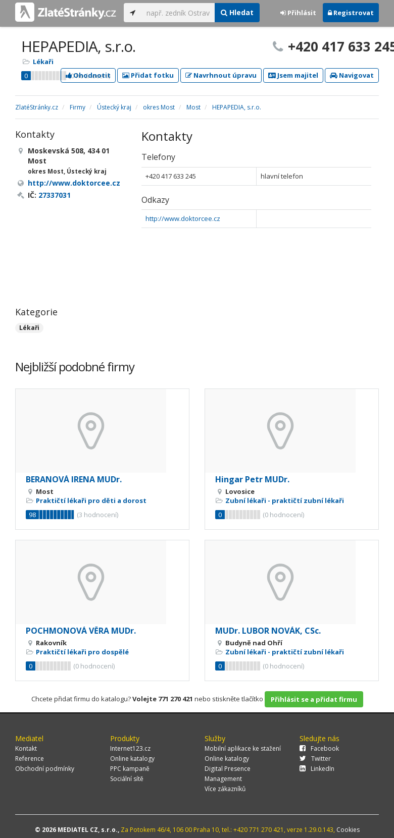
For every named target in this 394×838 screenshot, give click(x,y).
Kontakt (26, 748)
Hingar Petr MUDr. (252, 479)
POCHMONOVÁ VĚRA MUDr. (81, 630)
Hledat (237, 12)
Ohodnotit (88, 75)
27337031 (54, 195)
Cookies (348, 829)
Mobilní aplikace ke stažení (243, 748)
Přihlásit (298, 12)
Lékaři (43, 61)
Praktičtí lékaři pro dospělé (82, 651)
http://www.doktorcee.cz (182, 218)
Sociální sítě (126, 778)
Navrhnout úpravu (221, 75)
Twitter (315, 758)
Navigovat (352, 75)
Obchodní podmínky (44, 768)
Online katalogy (132, 758)
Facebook (319, 748)
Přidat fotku (148, 75)
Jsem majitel (293, 75)
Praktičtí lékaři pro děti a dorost (91, 500)
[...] (178, 12)
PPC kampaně (130, 768)
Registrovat (351, 12)
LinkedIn (317, 768)
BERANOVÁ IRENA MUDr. (74, 479)
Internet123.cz (130, 748)
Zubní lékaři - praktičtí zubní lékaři (284, 500)
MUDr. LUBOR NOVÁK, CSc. (268, 630)
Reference (29, 758)
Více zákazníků (225, 789)
